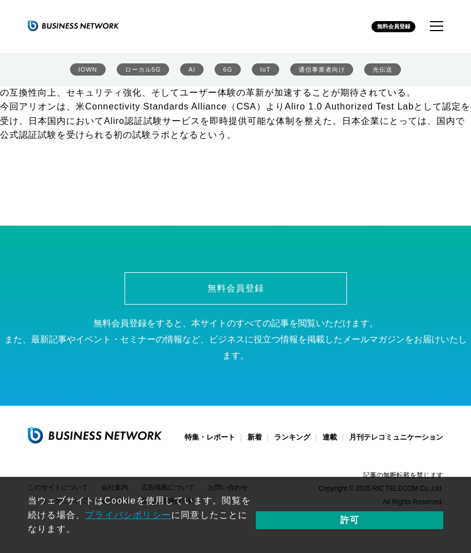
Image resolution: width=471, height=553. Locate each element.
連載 (330, 444)
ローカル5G (143, 72)
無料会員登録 (384, 27)
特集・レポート (210, 444)
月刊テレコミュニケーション (396, 444)
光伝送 (383, 72)
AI (192, 72)
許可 (414, 521)
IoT (262, 72)
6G (226, 72)
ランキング (292, 444)
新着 (254, 444)
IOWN (86, 72)
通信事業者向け (320, 72)
